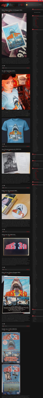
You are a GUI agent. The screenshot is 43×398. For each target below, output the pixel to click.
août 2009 (34, 151)
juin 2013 (34, 98)
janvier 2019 (34, 53)
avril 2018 (34, 56)
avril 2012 (34, 114)
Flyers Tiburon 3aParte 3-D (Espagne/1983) (12, 10)
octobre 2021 (34, 32)
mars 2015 (34, 78)
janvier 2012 (34, 118)
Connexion (34, 162)
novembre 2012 (35, 106)
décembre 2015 (35, 69)
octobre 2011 (34, 121)
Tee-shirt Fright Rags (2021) (8, 71)
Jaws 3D (1, 0)
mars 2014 (34, 90)
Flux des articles (36, 163)
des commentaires (36, 164)
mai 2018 (34, 55)
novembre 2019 (35, 48)
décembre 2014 (35, 82)
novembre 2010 (35, 134)
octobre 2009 (34, 149)
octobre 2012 (34, 107)
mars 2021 (34, 39)
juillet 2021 (34, 34)
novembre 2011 (35, 120)
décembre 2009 (35, 302)
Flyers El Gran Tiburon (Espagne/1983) (11, 272)
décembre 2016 (35, 60)
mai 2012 (34, 113)
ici (24, 397)
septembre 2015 (35, 71)
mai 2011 (34, 127)
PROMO (10, 11)
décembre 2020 (35, 40)
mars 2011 (34, 129)
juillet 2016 (34, 62)
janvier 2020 (34, 47)
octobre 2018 (34, 54)
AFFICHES (34, 17)
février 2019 (34, 207)
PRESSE (34, 23)
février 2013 (34, 258)
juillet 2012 (34, 111)
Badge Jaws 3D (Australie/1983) (9, 190)
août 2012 (34, 265)
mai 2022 (34, 31)
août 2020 (34, 200)
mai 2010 (34, 141)
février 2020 (34, 46)
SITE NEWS (34, 25)
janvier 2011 (34, 287)
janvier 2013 (34, 104)
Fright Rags (27, 115)
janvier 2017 (34, 214)
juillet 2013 (34, 97)
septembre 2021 (35, 33)
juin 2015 (34, 75)
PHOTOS (34, 22)
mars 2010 (34, 143)
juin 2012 (34, 112)
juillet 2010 (34, 294)
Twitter (34, 158)
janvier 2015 (34, 236)
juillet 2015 (34, 229)
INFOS (34, 173)
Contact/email (35, 179)
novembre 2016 (35, 61)
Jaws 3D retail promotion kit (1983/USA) (11, 149)
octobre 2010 (34, 135)
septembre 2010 (35, 136)
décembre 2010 (35, 133)
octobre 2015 (34, 70)
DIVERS (34, 172)
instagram (9, 110)
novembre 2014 (35, 83)
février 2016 (34, 68)
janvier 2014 (34, 92)
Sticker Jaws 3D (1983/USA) (8, 234)
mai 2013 (34, 99)
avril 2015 (34, 77)
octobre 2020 (34, 42)
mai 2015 (34, 76)
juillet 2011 (34, 280)
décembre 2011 (35, 119)
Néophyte (34, 312)
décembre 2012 (35, 105)
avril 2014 (34, 89)
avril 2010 (34, 142)
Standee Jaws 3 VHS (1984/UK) (9, 329)
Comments (5, 146)
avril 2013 (34, 100)
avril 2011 (34, 128)
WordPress (34, 321)
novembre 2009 (35, 148)
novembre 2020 (35, 41)
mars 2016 (34, 222)
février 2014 (34, 91)
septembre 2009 (35, 150)
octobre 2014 (34, 84)
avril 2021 (34, 193)
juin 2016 (34, 63)
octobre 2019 (34, 49)
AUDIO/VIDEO (35, 18)
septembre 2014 (35, 85)
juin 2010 (34, 140)
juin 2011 (34, 126)
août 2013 (34, 251)
